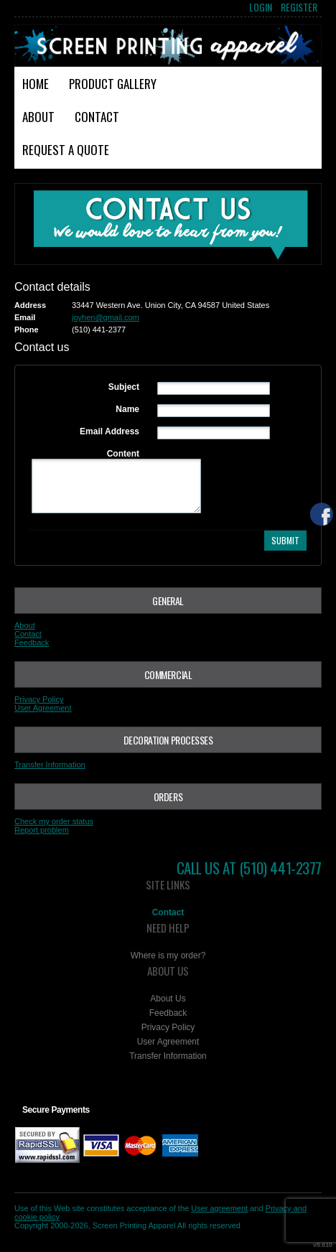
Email (24, 317)
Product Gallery (113, 84)
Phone (26, 329)
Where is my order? (168, 955)
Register (299, 7)
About (38, 117)
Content (123, 454)
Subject (123, 387)
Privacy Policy (38, 699)
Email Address (109, 431)
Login (260, 7)
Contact (97, 117)
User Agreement (42, 708)
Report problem (41, 830)
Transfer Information (49, 764)
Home (35, 84)
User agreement (219, 1208)
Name (127, 409)
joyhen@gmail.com (105, 317)
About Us (167, 999)
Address (30, 305)
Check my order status (53, 821)
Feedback (31, 642)
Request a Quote (65, 150)
